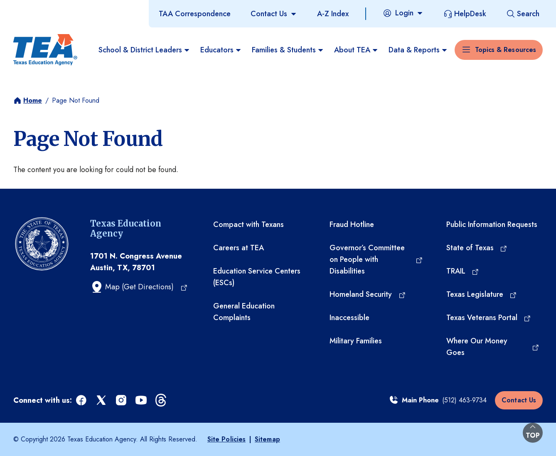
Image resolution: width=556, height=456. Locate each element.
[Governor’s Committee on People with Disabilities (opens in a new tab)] (376, 259)
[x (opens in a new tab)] (101, 400)
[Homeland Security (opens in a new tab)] (368, 294)
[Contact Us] (273, 13)
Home (32, 100)
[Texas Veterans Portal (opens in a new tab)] (488, 317)
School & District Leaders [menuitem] (144, 49)
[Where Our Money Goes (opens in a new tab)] (492, 346)
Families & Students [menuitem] (288, 49)
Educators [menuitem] (221, 49)
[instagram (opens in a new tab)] (121, 400)
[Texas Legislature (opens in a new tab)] (481, 294)
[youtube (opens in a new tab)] (141, 400)
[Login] (403, 13)
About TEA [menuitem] (356, 49)
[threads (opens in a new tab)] (161, 400)
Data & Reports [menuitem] (418, 49)
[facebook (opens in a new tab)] (82, 400)
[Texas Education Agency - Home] (45, 50)
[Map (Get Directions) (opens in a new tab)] (139, 286)
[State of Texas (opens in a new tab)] (477, 248)
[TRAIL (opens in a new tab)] (463, 271)
